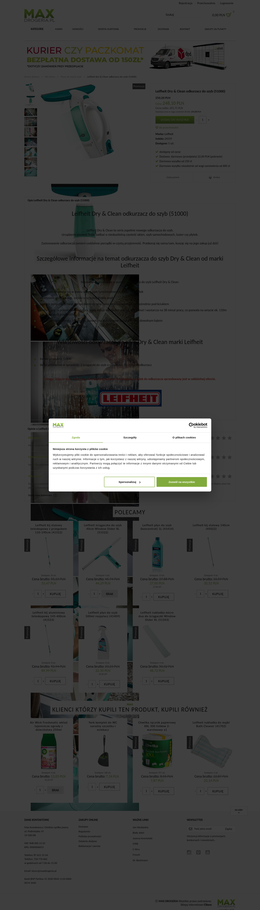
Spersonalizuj (130, 481)
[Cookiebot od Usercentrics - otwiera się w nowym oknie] (191, 425)
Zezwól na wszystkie (181, 481)
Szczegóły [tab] (129, 437)
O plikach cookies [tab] (184, 437)
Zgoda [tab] (76, 437)
